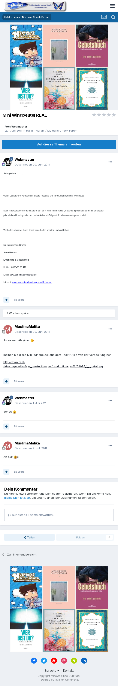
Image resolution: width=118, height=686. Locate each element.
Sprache (52, 670)
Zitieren (18, 299)
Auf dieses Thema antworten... (31, 515)
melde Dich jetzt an (17, 497)
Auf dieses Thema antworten (59, 144)
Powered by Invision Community (59, 679)
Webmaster (19, 126)
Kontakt (68, 670)
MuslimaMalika (27, 326)
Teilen (29, 537)
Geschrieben (32, 164)
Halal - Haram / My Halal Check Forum (51, 130)
